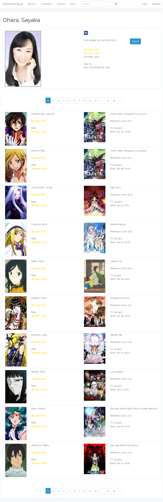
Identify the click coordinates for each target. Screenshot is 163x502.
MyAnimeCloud (12, 4)
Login (144, 4)
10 (96, 100)
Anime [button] (61, 4)
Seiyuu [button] (32, 4)
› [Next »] (119, 100)
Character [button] (46, 4)
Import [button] (135, 41)
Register (156, 4)
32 (107, 100)
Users (73, 4)
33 (114, 100)
